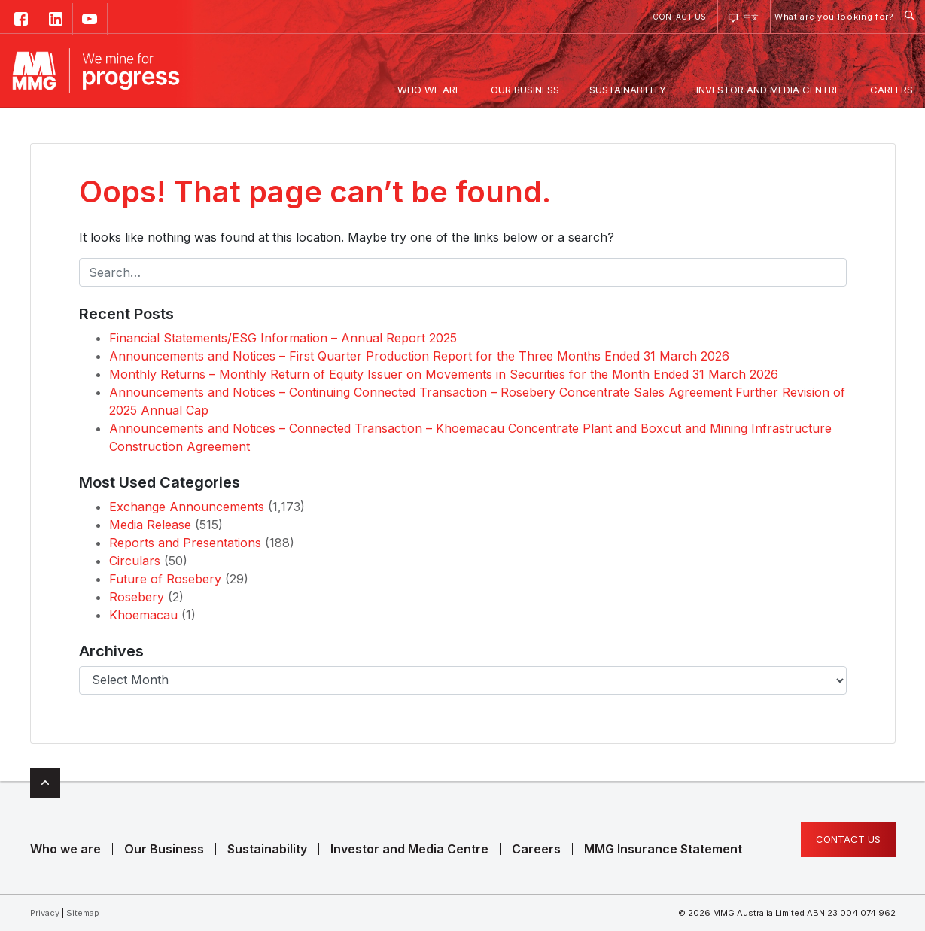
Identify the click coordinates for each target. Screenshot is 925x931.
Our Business (164, 849)
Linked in (55, 19)
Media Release (150, 524)
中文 (751, 16)
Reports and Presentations (185, 542)
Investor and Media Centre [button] (768, 90)
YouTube (90, 19)
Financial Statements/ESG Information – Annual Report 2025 (283, 337)
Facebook (21, 19)
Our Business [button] (525, 90)
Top (45, 783)
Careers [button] (891, 90)
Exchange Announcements (186, 506)
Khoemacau (143, 614)
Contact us (679, 16)
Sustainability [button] (627, 90)
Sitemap (82, 913)
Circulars (134, 560)
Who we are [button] (429, 90)
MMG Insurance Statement (663, 849)
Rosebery (136, 596)
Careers (536, 849)
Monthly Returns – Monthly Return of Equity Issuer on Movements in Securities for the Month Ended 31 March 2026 (443, 374)
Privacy (44, 913)
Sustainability (267, 849)
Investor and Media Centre (409, 849)
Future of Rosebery (165, 578)
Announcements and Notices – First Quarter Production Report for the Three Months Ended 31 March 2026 (419, 356)
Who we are (65, 849)
